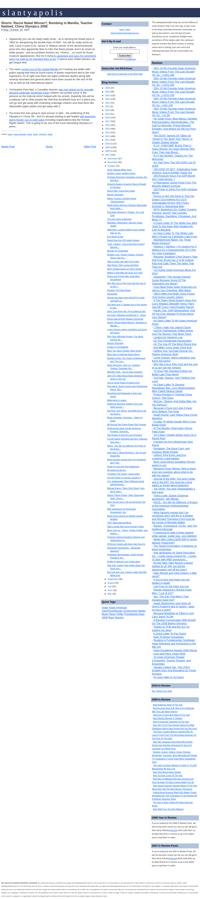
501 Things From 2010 (162, 691)
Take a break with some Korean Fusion (125, 526)
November (112, 162)
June (110, 590)
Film (104, 610)
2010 (107, 143)
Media (141, 610)
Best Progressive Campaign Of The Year (171, 722)
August (111, 583)
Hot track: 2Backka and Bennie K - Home (126, 315)
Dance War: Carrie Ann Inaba (121, 191)
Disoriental (112, 294)
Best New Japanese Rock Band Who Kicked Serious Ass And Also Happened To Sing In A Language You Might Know (172, 745)
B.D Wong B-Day (115, 236)
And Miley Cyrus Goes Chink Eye (172, 347)
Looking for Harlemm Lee (168, 337)
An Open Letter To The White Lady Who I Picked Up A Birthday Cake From (174, 235)
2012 (107, 136)
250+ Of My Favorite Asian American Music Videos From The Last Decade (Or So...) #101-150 (174, 92)
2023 (107, 99)
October (111, 166)
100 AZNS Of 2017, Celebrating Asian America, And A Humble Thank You (174, 171)
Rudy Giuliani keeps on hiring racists (124, 269)
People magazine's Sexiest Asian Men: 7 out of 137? (172, 591)
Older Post (90, 146)
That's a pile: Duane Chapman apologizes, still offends (170, 497)
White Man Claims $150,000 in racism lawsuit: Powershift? (174, 541)
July (109, 586)
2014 (107, 132)
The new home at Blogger (119, 219)
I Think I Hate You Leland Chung (172, 327)
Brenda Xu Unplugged (117, 251)
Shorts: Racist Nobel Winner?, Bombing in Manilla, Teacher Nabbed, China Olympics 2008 (46, 24)
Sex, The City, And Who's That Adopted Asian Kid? (170, 598)
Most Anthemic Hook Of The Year (168, 705)
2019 (107, 114)
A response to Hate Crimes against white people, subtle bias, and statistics (174, 534)
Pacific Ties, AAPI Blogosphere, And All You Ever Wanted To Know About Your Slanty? (173, 314)
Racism (119, 617)
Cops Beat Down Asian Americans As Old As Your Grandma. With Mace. (174, 288)
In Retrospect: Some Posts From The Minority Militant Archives (174, 184)
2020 (107, 110)
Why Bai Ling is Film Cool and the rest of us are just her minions (174, 366)
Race (111, 617)
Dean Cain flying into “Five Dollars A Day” (126, 311)
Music (105, 614)
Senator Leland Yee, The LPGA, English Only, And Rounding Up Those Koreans (174, 670)
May (110, 594)
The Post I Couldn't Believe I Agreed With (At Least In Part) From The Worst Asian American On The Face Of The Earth (174, 735)
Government (130, 610)
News (35, 134)
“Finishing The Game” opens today (123, 474)
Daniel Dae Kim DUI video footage (123, 240)
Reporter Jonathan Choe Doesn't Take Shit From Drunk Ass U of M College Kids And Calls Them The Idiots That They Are (174, 261)
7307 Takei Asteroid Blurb (119, 523)
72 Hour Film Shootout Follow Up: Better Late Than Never (172, 373)
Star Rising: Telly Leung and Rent (123, 265)
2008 (107, 151)
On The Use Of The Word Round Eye (174, 344)
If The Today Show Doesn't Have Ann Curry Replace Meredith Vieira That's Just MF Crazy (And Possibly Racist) (174, 304)
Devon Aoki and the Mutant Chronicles (125, 319)
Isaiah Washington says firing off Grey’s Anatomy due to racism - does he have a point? (173, 607)
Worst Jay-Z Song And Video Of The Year (171, 715)
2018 (107, 117)
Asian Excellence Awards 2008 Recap (175, 650)
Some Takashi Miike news (119, 170)
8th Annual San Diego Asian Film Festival (126, 424)
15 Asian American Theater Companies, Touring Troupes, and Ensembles (171, 660)
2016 (107, 125)
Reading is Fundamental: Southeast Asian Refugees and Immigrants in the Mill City (174, 643)
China (29, 134)
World (50, 134)
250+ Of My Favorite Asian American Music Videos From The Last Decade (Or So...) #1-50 (174, 112)
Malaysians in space (116, 400)
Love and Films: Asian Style (169, 653)
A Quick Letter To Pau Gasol (169, 633)
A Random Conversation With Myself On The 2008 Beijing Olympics (174, 622)
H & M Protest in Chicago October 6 (124, 477)
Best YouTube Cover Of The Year (167, 775)
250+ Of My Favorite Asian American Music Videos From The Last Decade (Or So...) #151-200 (174, 82)
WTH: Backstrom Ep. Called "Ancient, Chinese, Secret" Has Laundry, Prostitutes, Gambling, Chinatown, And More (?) (174, 214)
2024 (107, 95)
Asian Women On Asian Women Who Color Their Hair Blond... (173, 150)
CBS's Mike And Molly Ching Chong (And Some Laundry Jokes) (173, 295)
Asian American (19, 134)
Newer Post (8, 146)
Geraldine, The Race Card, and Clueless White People (170, 450)
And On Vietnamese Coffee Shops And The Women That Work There (172, 332)
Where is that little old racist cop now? (125, 273)
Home (49, 146)
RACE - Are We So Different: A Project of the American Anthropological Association (175, 506)
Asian (10, 134)
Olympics (42, 134)
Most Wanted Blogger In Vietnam (167, 718)
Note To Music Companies (168, 636)
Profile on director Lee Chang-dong (123, 561)
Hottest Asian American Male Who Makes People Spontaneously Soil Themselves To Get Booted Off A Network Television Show (174, 795)
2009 (107, 147)
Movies (118, 610)
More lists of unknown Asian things (123, 354)
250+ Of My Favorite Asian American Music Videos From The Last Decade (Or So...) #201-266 (174, 71)
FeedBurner (130, 59)
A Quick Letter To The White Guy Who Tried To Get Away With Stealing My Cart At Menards (174, 226)
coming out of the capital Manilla (39, 69)
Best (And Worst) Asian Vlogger (167, 772)
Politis (120, 614)
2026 (107, 88)
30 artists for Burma (116, 470)
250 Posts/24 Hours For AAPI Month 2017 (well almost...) (173, 177)
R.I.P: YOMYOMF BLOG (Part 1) (172, 145)
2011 (107, 140)
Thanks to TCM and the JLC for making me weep (171, 628)
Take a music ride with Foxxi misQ (123, 261)
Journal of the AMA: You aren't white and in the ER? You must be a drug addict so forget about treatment (173, 482)
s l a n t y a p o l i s (32, 12)
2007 (107, 155)
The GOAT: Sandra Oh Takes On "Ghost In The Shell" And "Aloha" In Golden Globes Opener (172, 139)
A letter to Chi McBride (117, 347)
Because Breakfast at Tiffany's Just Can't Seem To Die (173, 615)
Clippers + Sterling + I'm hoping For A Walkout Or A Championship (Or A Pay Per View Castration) (174, 250)
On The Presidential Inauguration (172, 340)
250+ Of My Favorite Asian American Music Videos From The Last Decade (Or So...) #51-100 (174, 102)
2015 (107, 128)
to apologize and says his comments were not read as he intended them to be (52, 57)
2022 (107, 103)
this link (173, 830)
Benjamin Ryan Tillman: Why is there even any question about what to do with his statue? (174, 472)
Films (110, 610)
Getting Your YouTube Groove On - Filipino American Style (173, 352)
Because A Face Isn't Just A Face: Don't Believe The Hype (172, 410)
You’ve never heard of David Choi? (123, 382)
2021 (107, 106)
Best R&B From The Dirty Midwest (168, 809)
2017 (107, 121)
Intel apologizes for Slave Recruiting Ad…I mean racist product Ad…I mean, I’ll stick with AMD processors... (174, 556)
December (112, 158)
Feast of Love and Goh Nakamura (123, 466)
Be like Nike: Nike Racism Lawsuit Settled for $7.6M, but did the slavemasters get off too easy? (172, 566)
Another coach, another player (121, 173)
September (113, 579)
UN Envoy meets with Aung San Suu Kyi (126, 544)
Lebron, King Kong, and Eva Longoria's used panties (169, 457)
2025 (107, 91)
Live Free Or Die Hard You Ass (171, 586)
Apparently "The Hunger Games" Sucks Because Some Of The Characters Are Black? (171, 280)
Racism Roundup (115, 194)
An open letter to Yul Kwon (168, 677)
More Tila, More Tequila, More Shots (124, 351)
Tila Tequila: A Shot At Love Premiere (124, 435)
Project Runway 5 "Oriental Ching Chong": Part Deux (172, 396)
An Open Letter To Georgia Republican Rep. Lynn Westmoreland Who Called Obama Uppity (173, 388)
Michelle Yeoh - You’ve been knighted (125, 372)
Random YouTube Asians (119, 290)
